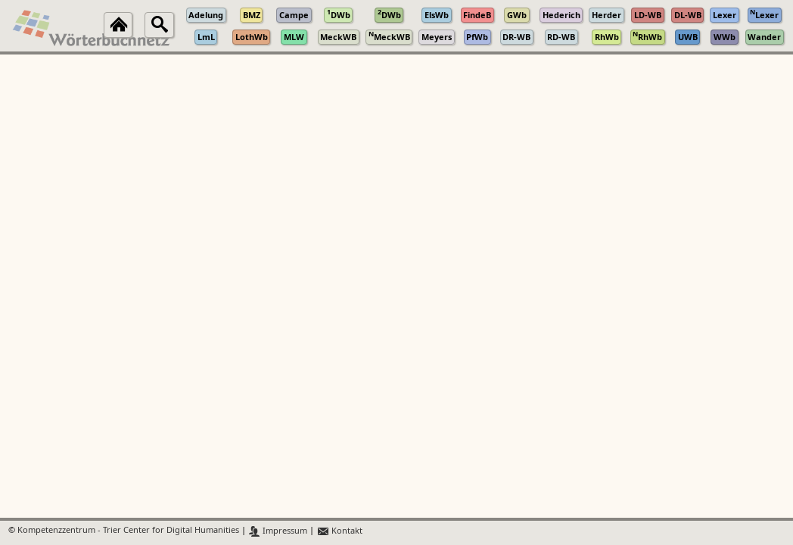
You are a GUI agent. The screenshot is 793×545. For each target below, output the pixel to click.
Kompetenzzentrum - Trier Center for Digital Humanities (128, 531)
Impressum (278, 531)
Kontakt (339, 531)
